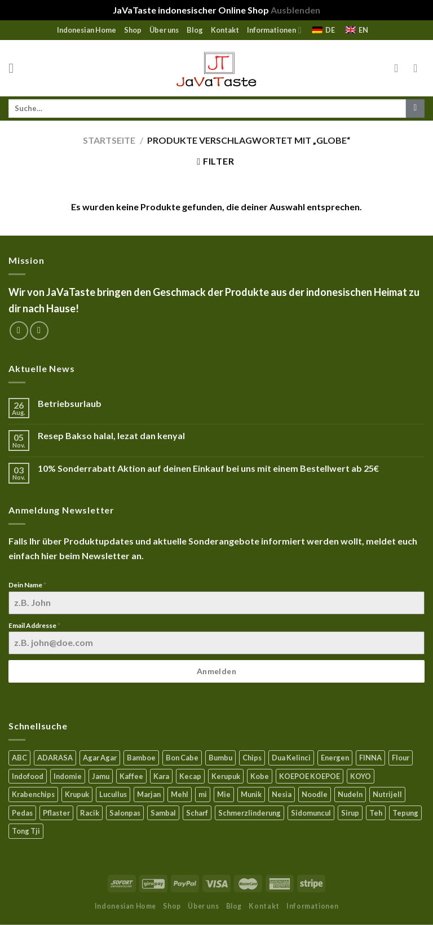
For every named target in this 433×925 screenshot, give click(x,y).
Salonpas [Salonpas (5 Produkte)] (124, 812)
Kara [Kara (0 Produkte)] (161, 776)
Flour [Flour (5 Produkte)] (400, 757)
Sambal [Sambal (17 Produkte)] (163, 812)
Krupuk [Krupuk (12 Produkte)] (77, 794)
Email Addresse (34, 625)
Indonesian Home (86, 29)
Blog (195, 29)
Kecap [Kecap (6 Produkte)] (190, 776)
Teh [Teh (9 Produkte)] (375, 812)
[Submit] (415, 108)
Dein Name (27, 585)
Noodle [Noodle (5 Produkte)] (315, 794)
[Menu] (15, 68)
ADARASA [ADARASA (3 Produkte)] (55, 757)
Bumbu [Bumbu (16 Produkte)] (220, 757)
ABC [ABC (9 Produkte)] (19, 757)
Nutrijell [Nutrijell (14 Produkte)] (387, 794)
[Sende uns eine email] (39, 330)
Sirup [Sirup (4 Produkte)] (350, 812)
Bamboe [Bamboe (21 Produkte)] (141, 757)
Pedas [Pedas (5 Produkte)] (22, 812)
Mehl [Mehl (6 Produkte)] (179, 794)
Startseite (109, 140)
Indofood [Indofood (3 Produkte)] (27, 776)
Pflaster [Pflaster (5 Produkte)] (56, 812)
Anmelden (216, 671)
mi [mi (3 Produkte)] (202, 794)
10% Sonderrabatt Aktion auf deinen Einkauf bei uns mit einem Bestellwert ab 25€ (208, 468)
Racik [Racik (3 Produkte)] (89, 812)
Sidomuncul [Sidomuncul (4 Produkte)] (311, 812)
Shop (133, 29)
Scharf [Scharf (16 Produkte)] (197, 812)
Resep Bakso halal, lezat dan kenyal (111, 435)
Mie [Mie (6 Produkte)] (224, 794)
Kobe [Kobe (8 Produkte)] (259, 776)
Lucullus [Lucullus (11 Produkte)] (113, 794)
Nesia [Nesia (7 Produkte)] (281, 794)
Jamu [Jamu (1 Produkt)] (100, 776)
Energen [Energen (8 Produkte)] (335, 757)
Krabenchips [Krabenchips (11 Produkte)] (33, 794)
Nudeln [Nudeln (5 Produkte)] (350, 794)
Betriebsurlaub (69, 403)
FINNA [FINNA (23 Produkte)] (370, 757)
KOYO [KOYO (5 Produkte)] (360, 776)
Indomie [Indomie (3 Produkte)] (68, 776)
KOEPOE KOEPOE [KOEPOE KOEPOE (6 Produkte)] (309, 776)
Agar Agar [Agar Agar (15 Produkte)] (100, 757)
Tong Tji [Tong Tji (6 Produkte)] (26, 830)
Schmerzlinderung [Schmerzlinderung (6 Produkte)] (249, 812)
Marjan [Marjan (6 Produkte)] (149, 794)
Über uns (164, 29)
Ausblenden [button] (295, 10)
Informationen (274, 30)
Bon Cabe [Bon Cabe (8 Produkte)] (182, 757)
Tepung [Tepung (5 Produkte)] (405, 812)
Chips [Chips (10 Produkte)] (252, 757)
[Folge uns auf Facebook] (19, 330)
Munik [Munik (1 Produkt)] (251, 794)
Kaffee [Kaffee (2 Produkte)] (131, 776)
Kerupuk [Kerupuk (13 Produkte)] (225, 776)
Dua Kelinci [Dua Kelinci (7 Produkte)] (291, 757)
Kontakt (225, 29)
